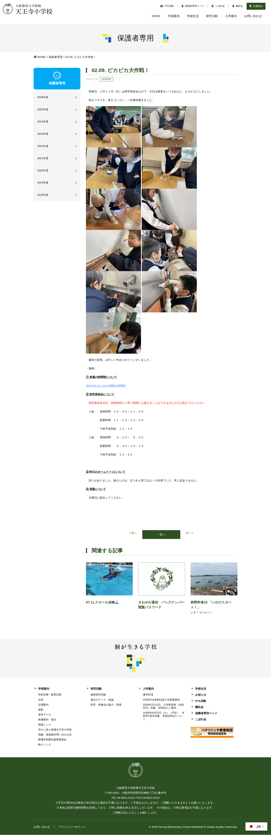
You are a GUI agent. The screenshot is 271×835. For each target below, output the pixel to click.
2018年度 (43, 197)
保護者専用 (55, 56)
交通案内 (256, 6)
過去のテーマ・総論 (102, 699)
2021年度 (43, 159)
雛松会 (237, 6)
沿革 (40, 699)
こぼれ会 (218, 6)
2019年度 (43, 184)
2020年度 (43, 172)
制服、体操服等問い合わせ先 (55, 734)
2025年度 (43, 109)
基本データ (44, 714)
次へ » (190, 533)
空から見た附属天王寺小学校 (55, 729)
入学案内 (231, 16)
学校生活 (193, 16)
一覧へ (161, 534)
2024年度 (43, 122)
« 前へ (133, 533)
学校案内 (174, 16)
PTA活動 (167, 6)
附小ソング (44, 744)
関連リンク (44, 724)
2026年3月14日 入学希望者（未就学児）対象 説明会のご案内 (163, 706)
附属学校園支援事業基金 (52, 739)
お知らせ (200, 695)
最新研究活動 (98, 694)
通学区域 (148, 694)
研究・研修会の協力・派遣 (106, 704)
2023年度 (43, 134)
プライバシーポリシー (72, 827)
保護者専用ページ (192, 6)
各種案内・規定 (47, 719)
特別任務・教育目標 (49, 694)
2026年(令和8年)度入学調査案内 (161, 699)
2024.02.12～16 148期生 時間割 (105, 385)
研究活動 (212, 16)
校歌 (40, 709)
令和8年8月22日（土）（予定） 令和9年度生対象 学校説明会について (164, 716)
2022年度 (43, 147)
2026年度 (43, 97)
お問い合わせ (253, 16)
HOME (156, 16)
